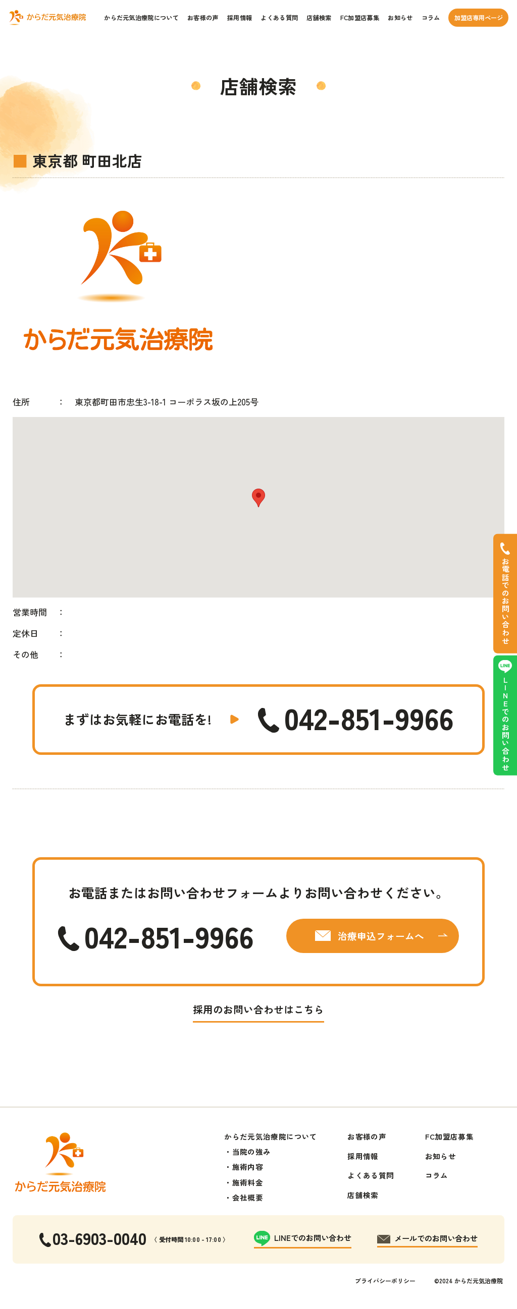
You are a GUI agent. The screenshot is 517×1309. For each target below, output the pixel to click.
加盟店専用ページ (478, 17)
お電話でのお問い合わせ (505, 601)
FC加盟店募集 (359, 17)
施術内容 (247, 1166)
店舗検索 (318, 17)
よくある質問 (279, 17)
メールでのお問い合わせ (436, 1237)
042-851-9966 (369, 717)
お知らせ (400, 17)
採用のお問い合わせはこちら (258, 1009)
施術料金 (247, 1182)
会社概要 (247, 1197)
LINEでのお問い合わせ (505, 723)
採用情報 (239, 17)
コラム (431, 17)
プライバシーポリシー (385, 1280)
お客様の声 (203, 17)
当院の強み (251, 1151)
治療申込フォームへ (381, 935)
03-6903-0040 (99, 1238)
